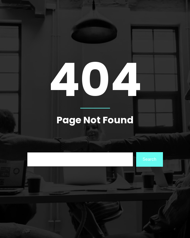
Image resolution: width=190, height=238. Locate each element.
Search (149, 159)
